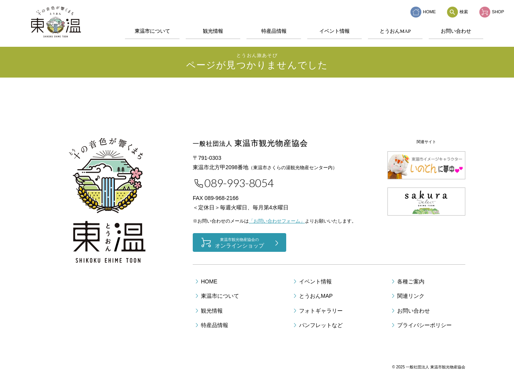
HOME (423, 12)
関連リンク (410, 296)
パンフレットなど (321, 325)
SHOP (491, 12)
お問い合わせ (456, 31)
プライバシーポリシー (424, 325)
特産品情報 (274, 31)
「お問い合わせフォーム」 (277, 221)
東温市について (152, 31)
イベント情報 (334, 31)
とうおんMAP (395, 31)
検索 (457, 12)
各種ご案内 (410, 281)
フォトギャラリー (321, 311)
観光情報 (213, 31)
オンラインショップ (239, 243)
